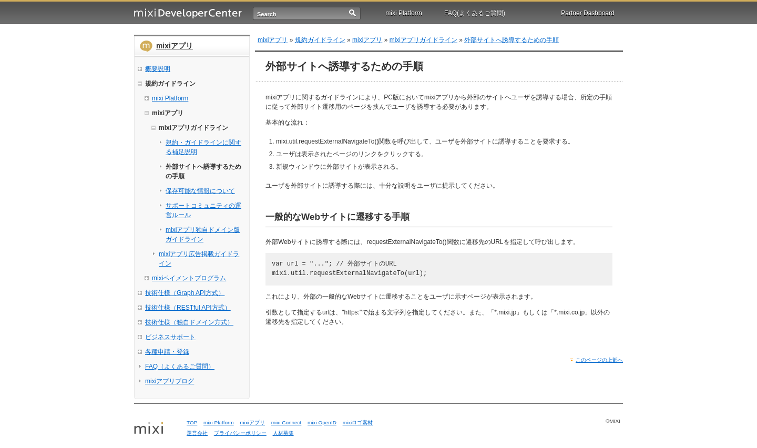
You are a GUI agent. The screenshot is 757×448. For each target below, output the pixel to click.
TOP (192, 422)
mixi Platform (403, 13)
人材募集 (283, 433)
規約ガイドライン (320, 40)
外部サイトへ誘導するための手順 (511, 40)
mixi (156, 428)
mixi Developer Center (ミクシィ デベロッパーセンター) (188, 13)
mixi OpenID (322, 422)
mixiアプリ (174, 46)
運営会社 (197, 433)
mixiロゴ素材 (358, 422)
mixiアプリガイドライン (423, 40)
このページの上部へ (599, 360)
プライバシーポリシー (240, 433)
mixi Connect (286, 422)
